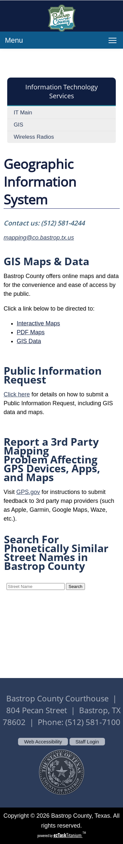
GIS (18, 125)
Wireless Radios (34, 137)
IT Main (23, 112)
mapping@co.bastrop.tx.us (39, 237)
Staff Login (87, 741)
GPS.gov (28, 492)
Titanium (68, 835)
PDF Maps (31, 332)
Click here (17, 394)
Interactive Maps (38, 323)
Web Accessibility (43, 741)
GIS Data (29, 341)
